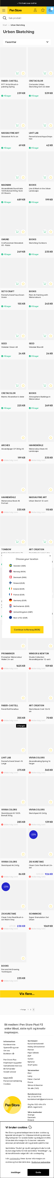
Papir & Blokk (33, 1053)
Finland (31, 1120)
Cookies (7, 1084)
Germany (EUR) (17, 600)
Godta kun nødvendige (40, 1162)
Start (5, 25)
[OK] (27, 18)
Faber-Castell (34, 1079)
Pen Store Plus (9, 1059)
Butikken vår (8, 1053)
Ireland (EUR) (16, 589)
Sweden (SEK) (17, 566)
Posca (30, 1082)
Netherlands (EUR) (19, 606)
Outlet (30, 1059)
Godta (38, 1172)
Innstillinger (16, 1172)
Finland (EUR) (17, 583)
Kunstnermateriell (36, 1043)
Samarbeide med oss (12, 1066)
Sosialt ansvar (9, 1072)
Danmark (32, 1117)
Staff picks (32, 1065)
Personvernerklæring (12, 1081)
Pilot (30, 1073)
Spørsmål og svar (11, 1047)
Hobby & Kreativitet (36, 1046)
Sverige (31, 1115)
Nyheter (31, 1062)
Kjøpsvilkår (8, 1078)
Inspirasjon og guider (12, 1062)
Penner (31, 1049)
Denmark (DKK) (17, 577)
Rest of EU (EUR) (18, 618)
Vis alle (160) (33, 1088)
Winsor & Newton (35, 1085)
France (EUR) (16, 594)
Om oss (6, 1050)
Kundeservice (9, 1044)
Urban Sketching (18, 25)
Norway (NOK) (17, 571)
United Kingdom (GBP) (21, 612)
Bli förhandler (9, 1069)
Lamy (30, 1076)
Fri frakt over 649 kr (27, 3)
